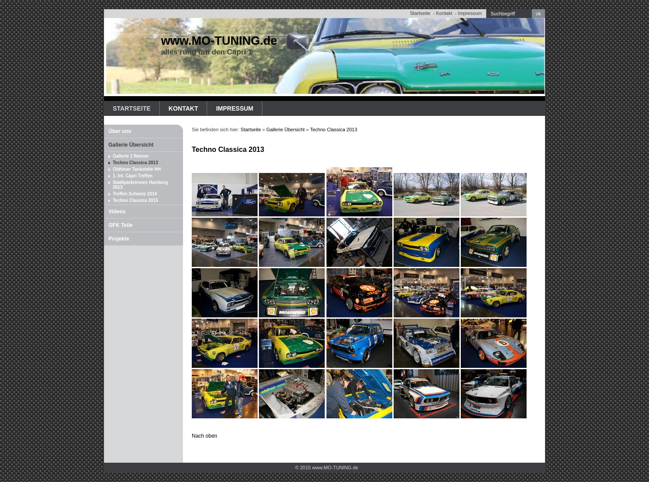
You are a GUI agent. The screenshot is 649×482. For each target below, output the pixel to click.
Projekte (118, 239)
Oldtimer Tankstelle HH (137, 169)
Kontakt (444, 13)
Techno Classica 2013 (135, 162)
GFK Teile (120, 225)
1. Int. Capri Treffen (133, 175)
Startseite (420, 13)
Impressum (470, 13)
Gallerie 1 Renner (131, 156)
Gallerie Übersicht (131, 145)
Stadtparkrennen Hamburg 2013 (140, 185)
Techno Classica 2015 (135, 200)
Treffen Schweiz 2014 (135, 193)
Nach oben (204, 436)
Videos (116, 212)
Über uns (119, 131)
